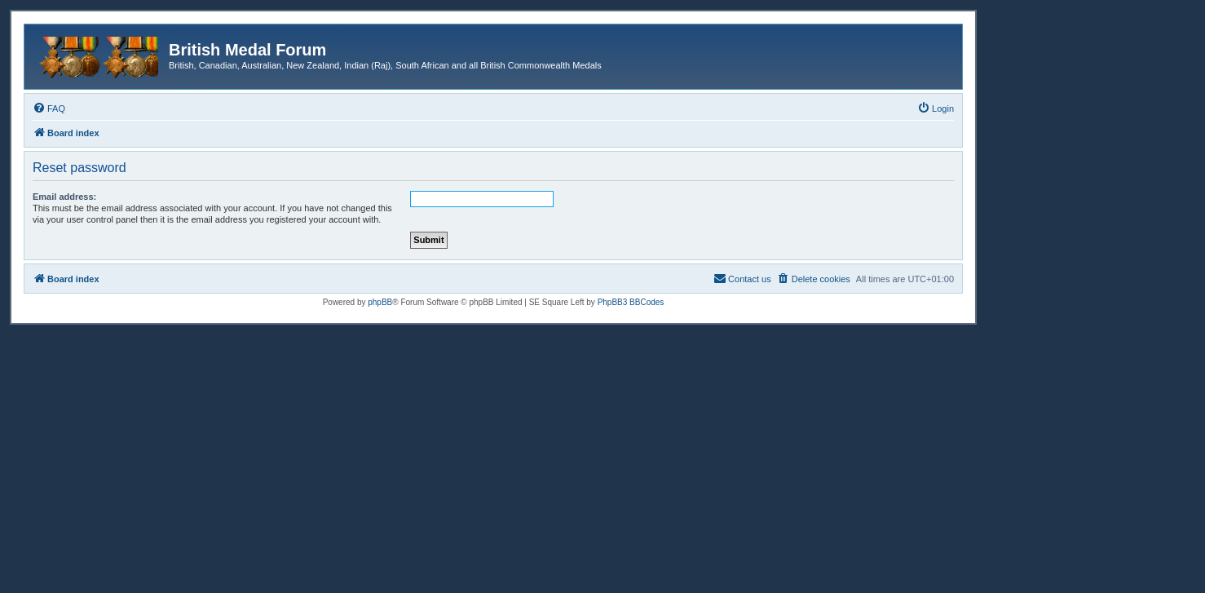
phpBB (380, 302)
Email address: (64, 196)
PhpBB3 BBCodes (631, 302)
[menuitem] (49, 108)
